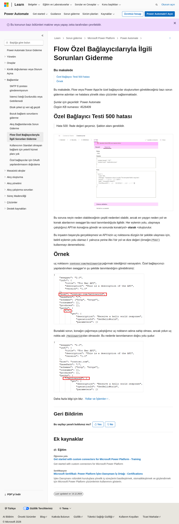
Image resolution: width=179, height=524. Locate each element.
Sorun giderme (74, 38)
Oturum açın (168, 4)
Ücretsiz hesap (132, 13)
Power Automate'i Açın (160, 13)
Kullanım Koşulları (129, 516)
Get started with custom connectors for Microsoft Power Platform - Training (97, 459)
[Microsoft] (6, 4)
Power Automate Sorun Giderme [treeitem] (24, 50)
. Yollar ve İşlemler (94, 398)
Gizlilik (77, 516)
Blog (42, 516)
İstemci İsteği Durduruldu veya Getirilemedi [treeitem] (26, 98)
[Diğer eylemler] (170, 38)
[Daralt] (42, 35)
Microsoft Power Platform (101, 38)
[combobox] (23, 43)
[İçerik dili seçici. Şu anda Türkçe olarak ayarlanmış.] (10, 508)
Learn (57, 38)
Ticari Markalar (151, 516)
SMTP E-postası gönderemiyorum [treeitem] (19, 88)
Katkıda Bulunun (61, 516)
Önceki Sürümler (27, 516)
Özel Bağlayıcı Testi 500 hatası (73, 76)
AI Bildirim (8, 516)
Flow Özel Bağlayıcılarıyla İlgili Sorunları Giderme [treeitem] (24, 137)
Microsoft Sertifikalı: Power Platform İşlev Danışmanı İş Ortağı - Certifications (98, 473)
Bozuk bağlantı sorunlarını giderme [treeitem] (24, 115)
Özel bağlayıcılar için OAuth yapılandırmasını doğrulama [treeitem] (25, 162)
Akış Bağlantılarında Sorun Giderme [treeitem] (24, 126)
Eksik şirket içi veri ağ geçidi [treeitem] (25, 107)
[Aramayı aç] (156, 5)
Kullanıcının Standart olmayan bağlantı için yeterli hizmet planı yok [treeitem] (26, 149)
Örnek (60, 81)
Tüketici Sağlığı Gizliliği (99, 516)
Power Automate (129, 38)
